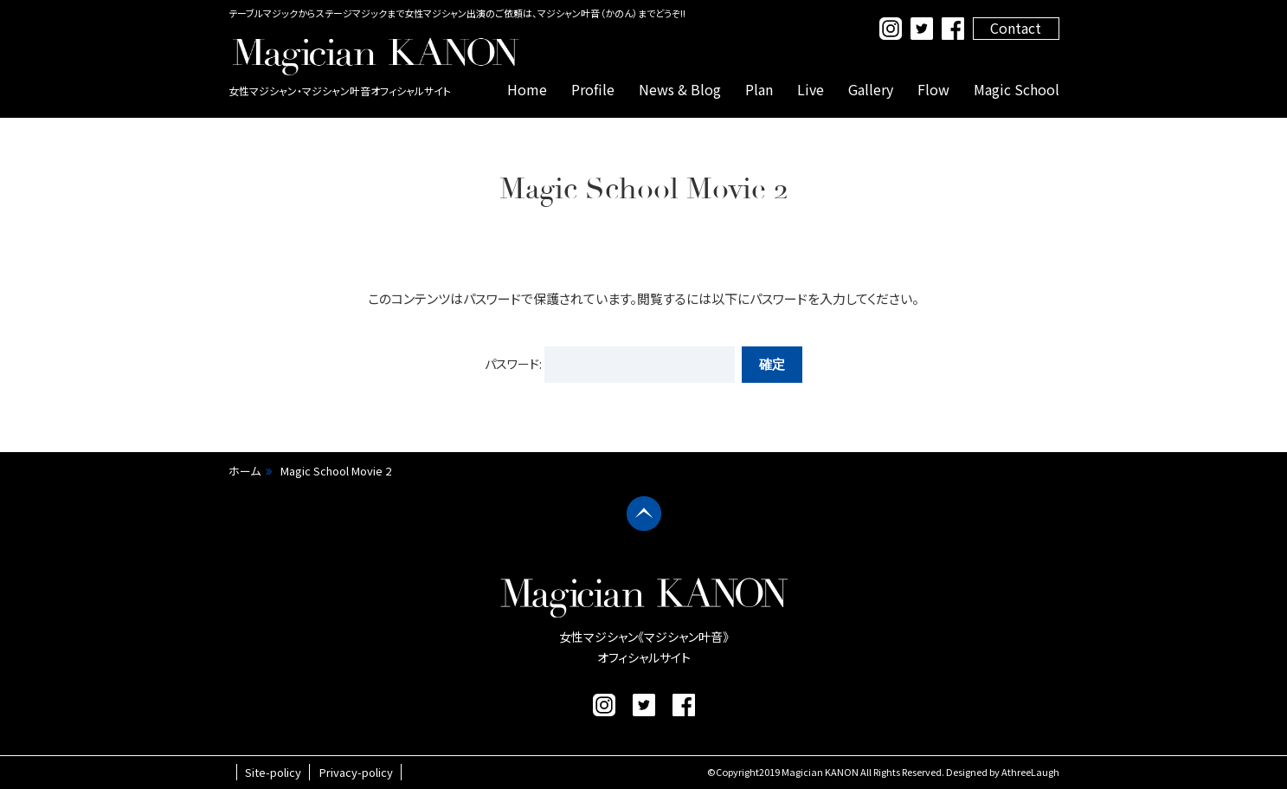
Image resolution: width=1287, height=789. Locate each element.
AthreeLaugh (1030, 772)
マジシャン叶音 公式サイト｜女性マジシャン (375, 56)
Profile (593, 89)
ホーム (244, 470)
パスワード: (610, 363)
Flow (933, 89)
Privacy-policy (356, 772)
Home (527, 89)
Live (810, 89)
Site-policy (273, 772)
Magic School (1016, 89)
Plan (759, 89)
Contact (1015, 27)
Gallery (870, 89)
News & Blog (680, 89)
